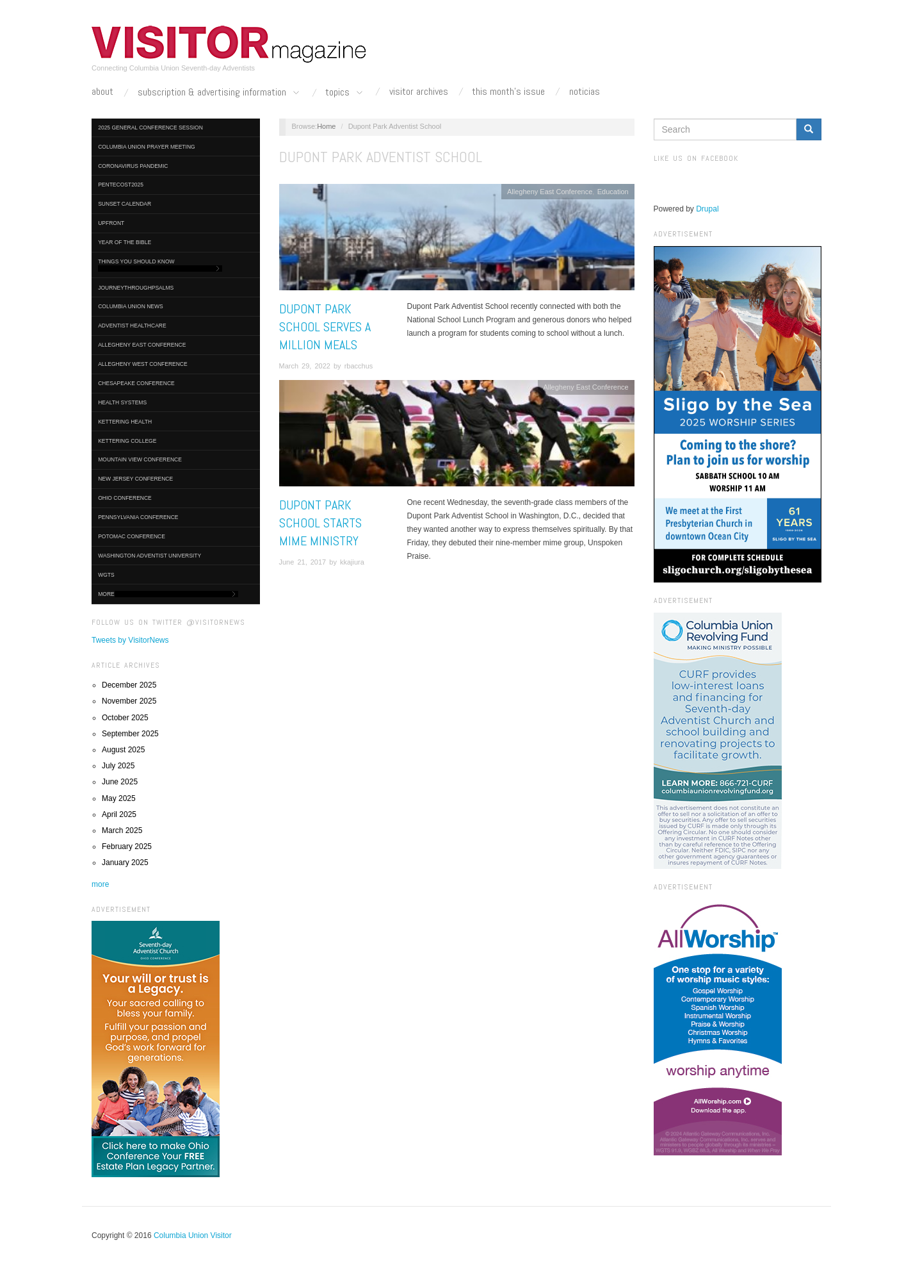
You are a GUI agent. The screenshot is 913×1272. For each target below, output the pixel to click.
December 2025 (129, 685)
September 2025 (130, 733)
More (168, 594)
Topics (345, 93)
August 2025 (123, 749)
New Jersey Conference (135, 478)
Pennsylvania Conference (138, 517)
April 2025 (119, 814)
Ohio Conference (125, 498)
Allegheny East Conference (142, 345)
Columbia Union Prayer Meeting (146, 147)
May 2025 (119, 798)
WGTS (106, 575)
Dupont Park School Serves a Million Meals (325, 327)
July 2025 (118, 765)
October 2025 (125, 717)
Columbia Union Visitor (193, 1235)
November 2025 (129, 701)
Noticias (584, 92)
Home (326, 126)
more (100, 884)
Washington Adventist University (149, 555)
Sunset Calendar (124, 204)
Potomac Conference (131, 536)
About (102, 92)
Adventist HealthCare (132, 325)
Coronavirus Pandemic (133, 166)
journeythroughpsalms (136, 288)
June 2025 (120, 781)
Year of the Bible (124, 242)
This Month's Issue (508, 92)
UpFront (111, 223)
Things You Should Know (160, 265)
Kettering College (127, 441)
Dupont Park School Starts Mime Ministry (320, 523)
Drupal (707, 208)
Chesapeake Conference (136, 383)
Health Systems (122, 402)
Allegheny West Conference (143, 364)
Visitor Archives (418, 92)
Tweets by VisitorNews (130, 640)
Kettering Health (125, 421)
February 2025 (127, 846)
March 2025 (122, 830)
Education (613, 191)
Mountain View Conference (140, 459)
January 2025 (125, 862)
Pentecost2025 (120, 184)
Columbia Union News (130, 306)
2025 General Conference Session (150, 127)
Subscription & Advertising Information (220, 93)
